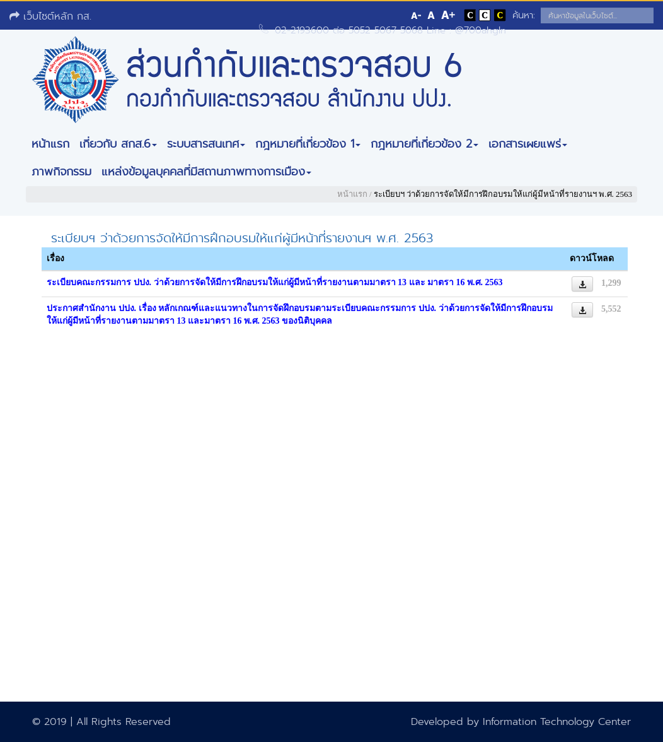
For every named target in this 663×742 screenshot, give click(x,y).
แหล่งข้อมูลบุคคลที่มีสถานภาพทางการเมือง (206, 171)
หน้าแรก (50, 144)
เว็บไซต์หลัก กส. (50, 16)
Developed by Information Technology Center (521, 721)
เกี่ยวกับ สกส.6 (118, 144)
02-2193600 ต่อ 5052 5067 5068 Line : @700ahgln (390, 30)
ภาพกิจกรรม (61, 171)
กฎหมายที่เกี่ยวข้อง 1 (307, 144)
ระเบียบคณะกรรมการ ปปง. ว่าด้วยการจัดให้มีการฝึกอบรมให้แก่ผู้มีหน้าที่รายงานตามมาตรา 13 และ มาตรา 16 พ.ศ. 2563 (275, 282)
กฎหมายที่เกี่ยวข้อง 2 (424, 144)
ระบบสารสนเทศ (206, 144)
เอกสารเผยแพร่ (527, 144)
